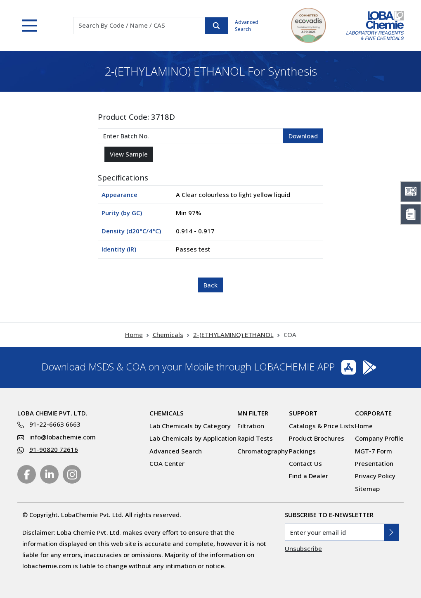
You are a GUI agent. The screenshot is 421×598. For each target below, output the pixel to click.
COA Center (166, 463)
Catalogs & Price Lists (321, 426)
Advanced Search (246, 26)
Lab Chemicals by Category (190, 426)
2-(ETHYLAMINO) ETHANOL (233, 334)
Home (134, 334)
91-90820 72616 (53, 449)
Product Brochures (316, 438)
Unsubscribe (303, 548)
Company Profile (379, 438)
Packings (302, 451)
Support (303, 413)
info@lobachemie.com (62, 437)
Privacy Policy (375, 476)
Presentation (374, 463)
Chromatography (262, 451)
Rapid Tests (255, 438)
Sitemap (367, 488)
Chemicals (168, 334)
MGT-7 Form (373, 451)
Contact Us (305, 463)
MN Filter (252, 413)
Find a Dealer (308, 476)
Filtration (250, 426)
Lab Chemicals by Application (193, 438)
